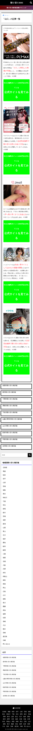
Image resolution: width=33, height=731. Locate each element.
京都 (4, 561)
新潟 (4, 524)
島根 (4, 584)
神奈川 (5, 497)
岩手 (4, 479)
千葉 (4, 501)
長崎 (4, 621)
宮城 (4, 486)
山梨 (4, 527)
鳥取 (4, 580)
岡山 (4, 587)
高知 (4, 610)
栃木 (4, 512)
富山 (4, 531)
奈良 (4, 572)
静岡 (4, 550)
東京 (4, 494)
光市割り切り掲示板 (9, 696)
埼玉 (4, 505)
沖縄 (4, 640)
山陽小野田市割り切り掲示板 (11, 678)
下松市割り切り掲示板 (9, 674)
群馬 (4, 509)
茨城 (4, 516)
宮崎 (4, 632)
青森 (4, 471)
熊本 (4, 629)
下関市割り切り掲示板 (9, 666)
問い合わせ (6, 644)
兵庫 (4, 569)
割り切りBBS (16, 2)
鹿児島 (5, 636)
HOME (16, 708)
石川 (4, 535)
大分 (4, 625)
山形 (4, 482)
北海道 (5, 467)
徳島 (4, 599)
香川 (4, 602)
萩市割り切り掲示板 (9, 661)
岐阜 (4, 546)
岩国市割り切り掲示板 (9, 657)
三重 (4, 554)
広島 (4, 591)
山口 (4, 595)
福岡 (4, 614)
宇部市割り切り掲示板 (9, 691)
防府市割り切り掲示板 (9, 687)
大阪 (4, 565)
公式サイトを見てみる (16, 90)
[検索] (30, 455)
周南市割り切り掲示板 (9, 670)
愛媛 (4, 606)
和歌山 (5, 576)
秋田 (4, 475)
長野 (4, 520)
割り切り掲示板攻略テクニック (16, 7)
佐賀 (4, 617)
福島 (4, 490)
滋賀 (4, 557)
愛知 (4, 542)
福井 (4, 539)
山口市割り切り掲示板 (9, 683)
